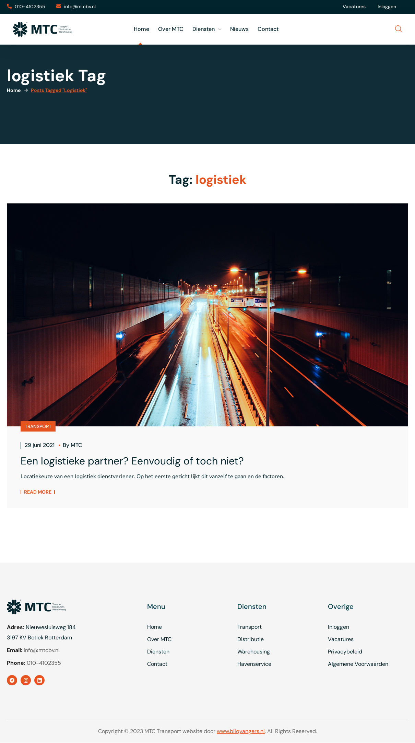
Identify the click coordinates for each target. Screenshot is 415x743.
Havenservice (254, 664)
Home (14, 90)
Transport (249, 626)
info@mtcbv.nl (42, 650)
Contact (157, 664)
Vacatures (354, 6)
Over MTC (159, 639)
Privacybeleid (345, 651)
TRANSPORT (38, 426)
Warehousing (253, 651)
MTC (76, 445)
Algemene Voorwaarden (358, 664)
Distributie (250, 639)
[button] (26, 7)
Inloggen (387, 6)
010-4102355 (44, 663)
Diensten (158, 651)
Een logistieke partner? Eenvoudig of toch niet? (132, 461)
